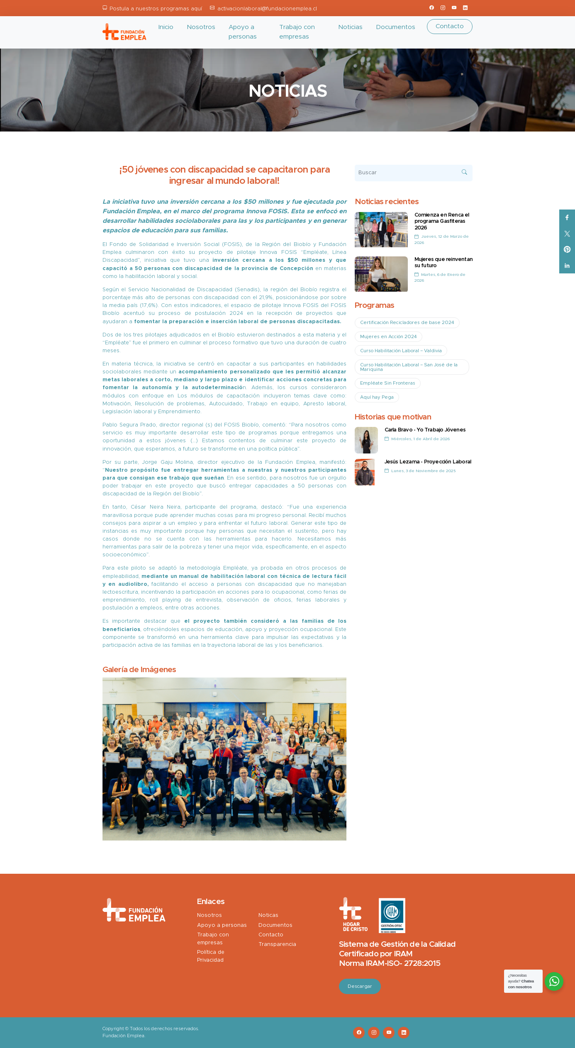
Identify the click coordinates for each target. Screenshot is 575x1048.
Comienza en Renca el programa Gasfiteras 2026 (441, 221)
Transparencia (277, 944)
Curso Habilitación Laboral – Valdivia (401, 351)
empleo (187, 523)
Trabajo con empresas (297, 32)
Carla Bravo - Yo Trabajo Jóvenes (425, 430)
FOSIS (232, 244)
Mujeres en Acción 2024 (388, 336)
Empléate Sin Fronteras (387, 383)
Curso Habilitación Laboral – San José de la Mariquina (409, 367)
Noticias (350, 27)
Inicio (165, 27)
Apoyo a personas (243, 32)
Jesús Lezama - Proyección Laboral (428, 462)
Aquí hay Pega (377, 397)
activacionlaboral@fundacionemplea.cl (267, 9)
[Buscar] (414, 173)
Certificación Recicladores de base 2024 (407, 322)
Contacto (450, 26)
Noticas (268, 915)
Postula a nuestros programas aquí (156, 9)
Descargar (360, 986)
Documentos (395, 27)
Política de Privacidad (210, 956)
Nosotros (201, 27)
